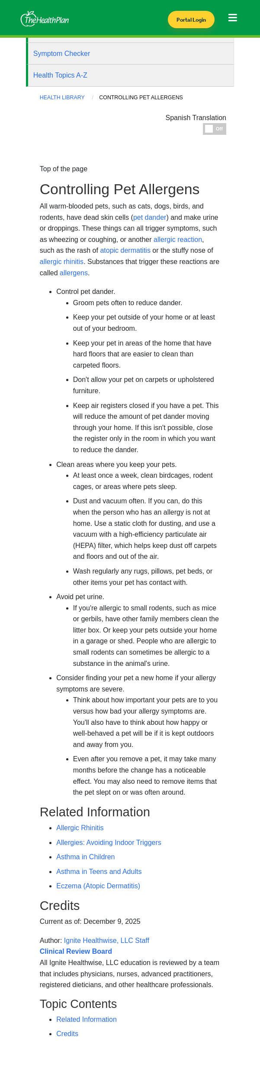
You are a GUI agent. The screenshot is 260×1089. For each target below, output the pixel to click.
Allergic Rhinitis (79, 827)
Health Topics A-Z (60, 75)
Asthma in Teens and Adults (98, 871)
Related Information (86, 1019)
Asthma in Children (85, 857)
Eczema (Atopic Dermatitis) (98, 886)
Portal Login (191, 19)
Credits (67, 1033)
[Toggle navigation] (234, 20)
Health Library (62, 98)
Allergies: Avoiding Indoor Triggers (108, 842)
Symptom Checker (61, 53)
